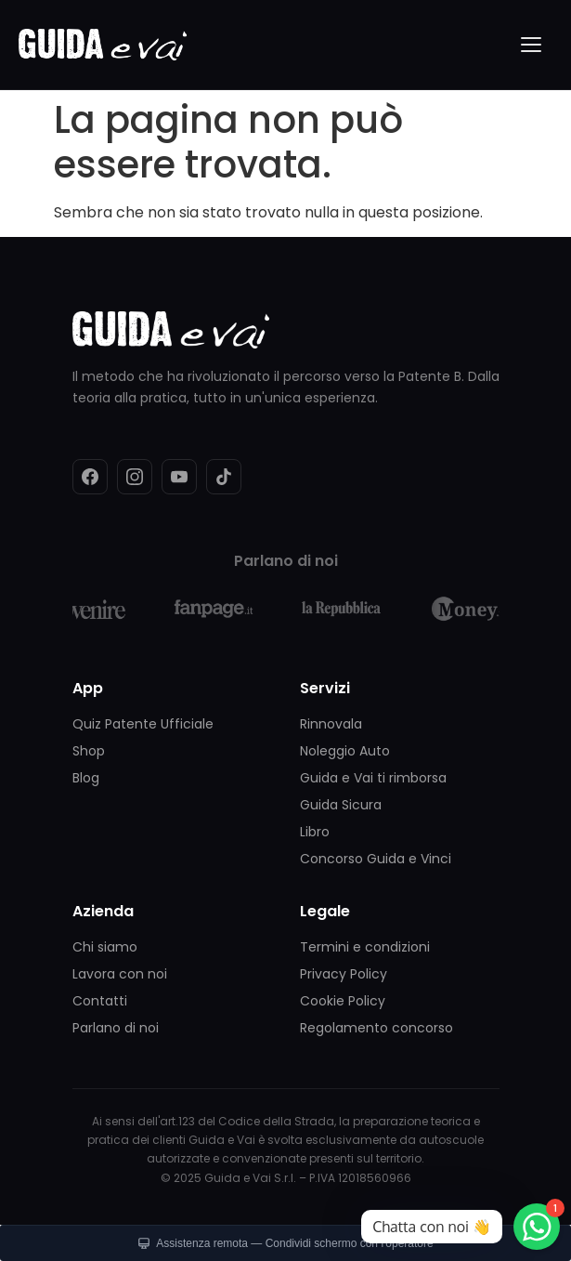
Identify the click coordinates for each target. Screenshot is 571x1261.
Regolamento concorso (376, 1027)
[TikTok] (223, 476)
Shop (88, 751)
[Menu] (532, 44)
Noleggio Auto (345, 751)
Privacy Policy (343, 974)
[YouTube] (179, 476)
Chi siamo (104, 947)
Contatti (99, 1001)
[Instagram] (134, 476)
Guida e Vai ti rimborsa (373, 777)
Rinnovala (331, 724)
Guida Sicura (341, 804)
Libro (315, 831)
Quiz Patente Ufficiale (143, 724)
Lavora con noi (119, 974)
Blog (85, 777)
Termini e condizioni (365, 947)
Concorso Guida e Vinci (375, 858)
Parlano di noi (115, 1027)
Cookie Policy (342, 1001)
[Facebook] (90, 476)
